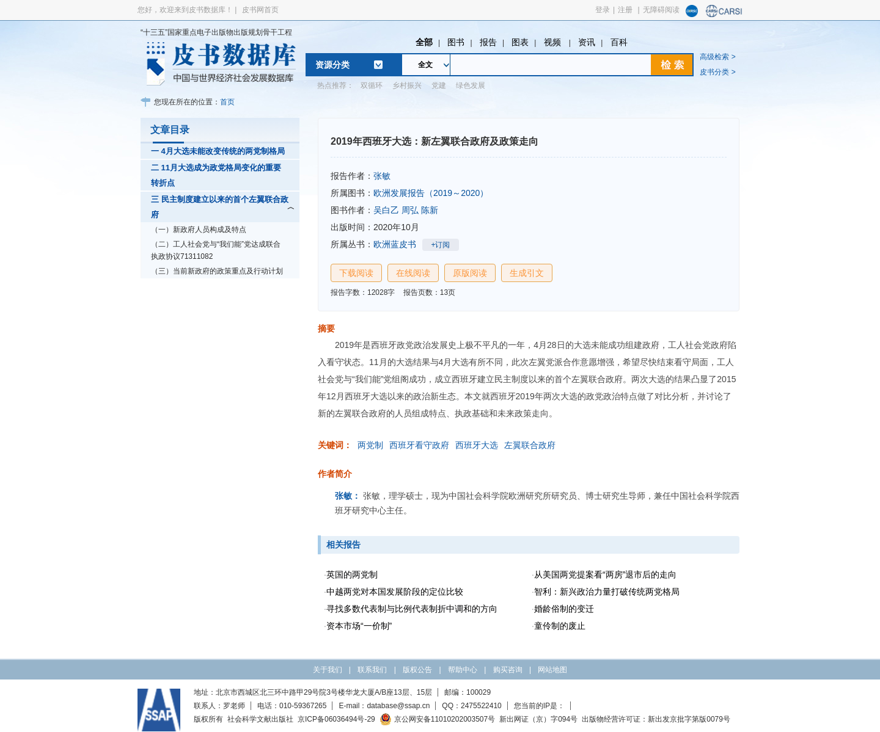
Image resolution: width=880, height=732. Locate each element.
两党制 (370, 445)
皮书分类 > (717, 72)
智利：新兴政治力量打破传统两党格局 (607, 591)
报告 (488, 42)
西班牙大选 (476, 445)
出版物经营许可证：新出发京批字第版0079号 (656, 719)
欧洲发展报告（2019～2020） (430, 193)
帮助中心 (462, 669)
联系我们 (372, 669)
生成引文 (527, 273)
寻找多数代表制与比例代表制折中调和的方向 (411, 609)
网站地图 (552, 669)
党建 (438, 85)
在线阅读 (413, 273)
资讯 (586, 42)
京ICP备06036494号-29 (336, 719)
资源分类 (332, 65)
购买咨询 (507, 669)
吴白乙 (386, 210)
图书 (455, 42)
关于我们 (327, 669)
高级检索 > (717, 57)
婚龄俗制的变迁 (564, 609)
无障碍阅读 (661, 9)
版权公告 (417, 669)
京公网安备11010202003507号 (437, 719)
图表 (520, 42)
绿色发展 (470, 85)
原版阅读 (470, 273)
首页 (227, 102)
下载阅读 (356, 273)
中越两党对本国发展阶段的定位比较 (394, 591)
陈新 (429, 210)
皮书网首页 (260, 9)
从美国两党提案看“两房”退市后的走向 (605, 574)
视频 (553, 42)
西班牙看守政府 (419, 445)
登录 (602, 9)
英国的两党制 (352, 574)
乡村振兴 (407, 85)
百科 (619, 42)
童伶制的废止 (559, 626)
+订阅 (440, 245)
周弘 (410, 210)
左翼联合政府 (530, 445)
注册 (625, 9)
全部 (424, 42)
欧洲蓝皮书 (394, 244)
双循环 (372, 85)
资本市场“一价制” (359, 626)
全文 (425, 64)
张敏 (382, 176)
